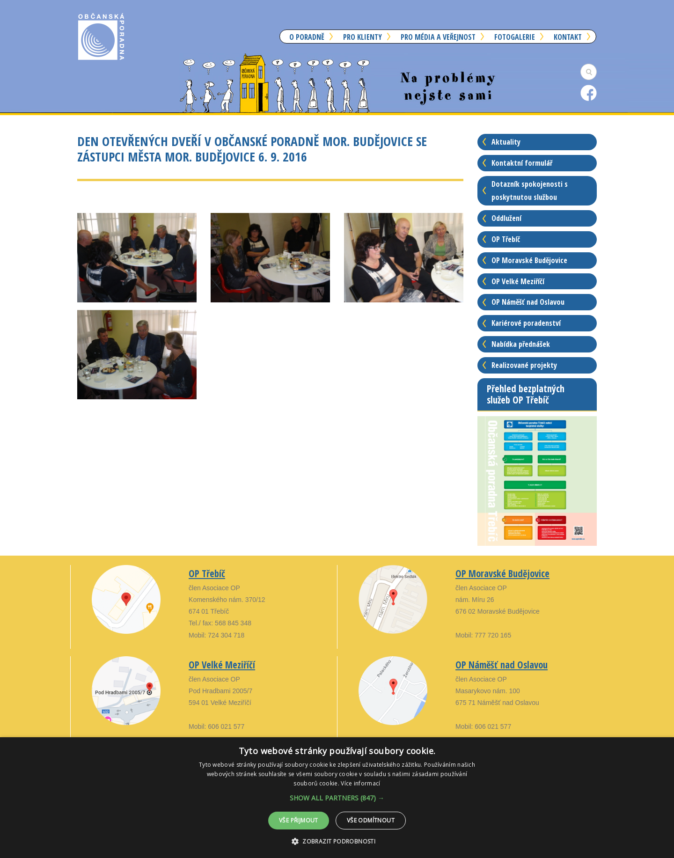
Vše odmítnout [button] (371, 820)
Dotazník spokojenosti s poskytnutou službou (529, 191)
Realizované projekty (524, 365)
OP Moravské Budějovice (529, 260)
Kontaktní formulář (521, 163)
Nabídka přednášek (520, 344)
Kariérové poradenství (526, 323)
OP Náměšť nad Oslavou (527, 302)
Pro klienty (362, 37)
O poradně (306, 37)
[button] (337, 798)
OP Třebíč (505, 239)
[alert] (337, 797)
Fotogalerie (514, 37)
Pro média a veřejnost (438, 37)
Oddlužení (506, 218)
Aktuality (505, 142)
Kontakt (568, 37)
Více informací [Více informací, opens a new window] (360, 783)
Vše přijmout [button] (298, 820)
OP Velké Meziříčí (517, 281)
